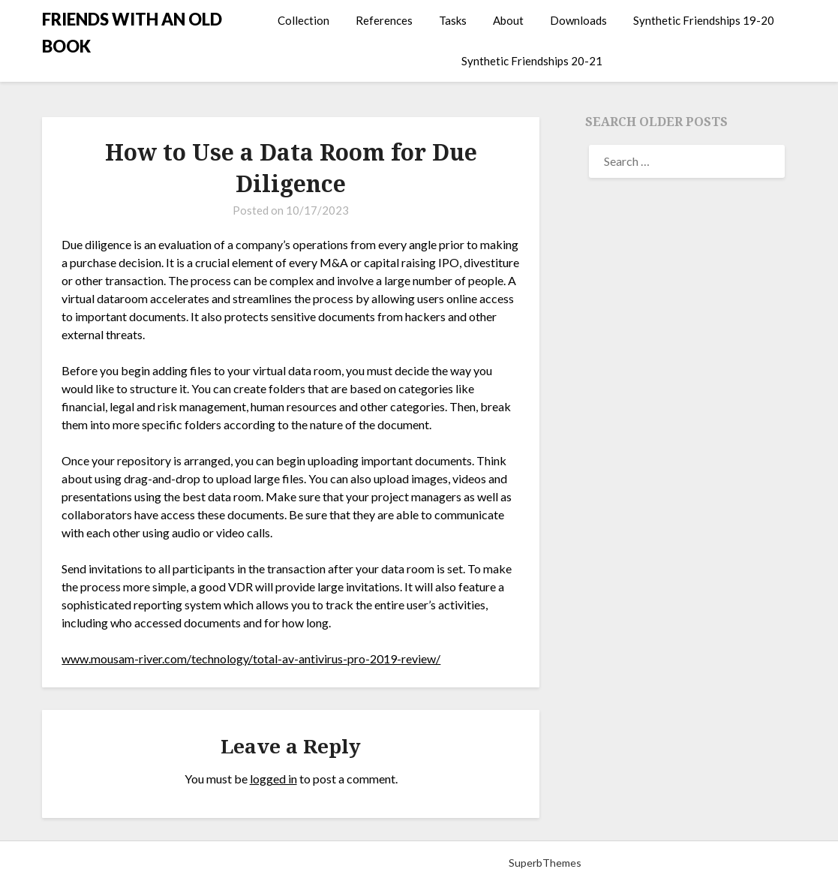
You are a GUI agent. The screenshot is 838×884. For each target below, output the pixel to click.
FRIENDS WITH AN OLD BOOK (132, 32)
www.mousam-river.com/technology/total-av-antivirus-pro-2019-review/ (251, 658)
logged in (273, 778)
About (508, 20)
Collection (303, 20)
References (384, 20)
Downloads (578, 20)
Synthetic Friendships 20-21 (531, 61)
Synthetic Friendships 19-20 (703, 20)
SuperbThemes (545, 862)
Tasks (453, 20)
